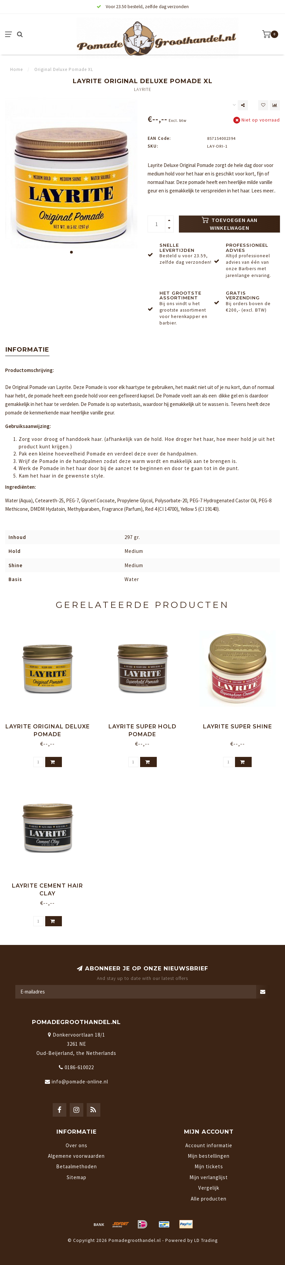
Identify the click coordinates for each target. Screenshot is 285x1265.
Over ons (76, 1145)
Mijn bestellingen (209, 1156)
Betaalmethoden (76, 1166)
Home (16, 69)
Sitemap (76, 1177)
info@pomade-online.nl (80, 1081)
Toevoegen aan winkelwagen (229, 224)
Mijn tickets (209, 1166)
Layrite (142, 89)
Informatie (27, 349)
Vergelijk (208, 1188)
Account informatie (208, 1145)
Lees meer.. (263, 190)
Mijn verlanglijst (208, 1177)
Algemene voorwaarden (76, 1156)
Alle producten (209, 1198)
